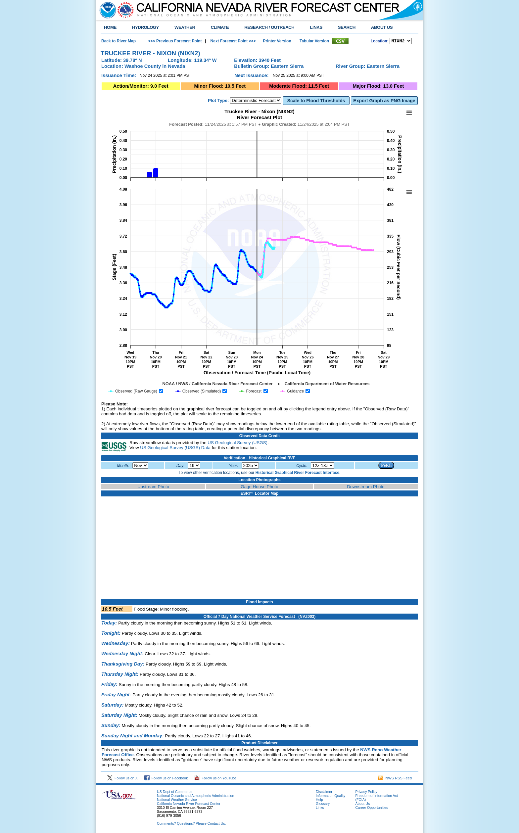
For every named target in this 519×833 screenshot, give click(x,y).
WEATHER (184, 27)
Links (320, 808)
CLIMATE (220, 27)
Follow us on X (122, 779)
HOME (110, 27)
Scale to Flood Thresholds (316, 101)
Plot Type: (218, 101)
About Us (362, 805)
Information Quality (330, 797)
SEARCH (346, 27)
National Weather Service (177, 801)
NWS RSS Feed (395, 779)
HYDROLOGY (145, 27)
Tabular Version (314, 41)
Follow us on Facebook (166, 779)
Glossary (323, 805)
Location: (380, 41)
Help (319, 801)
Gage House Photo (259, 487)
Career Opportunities (371, 808)
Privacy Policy (366, 793)
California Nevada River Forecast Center (188, 805)
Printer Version (277, 41)
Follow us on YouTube (215, 779)
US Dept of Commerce (174, 793)
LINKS (316, 27)
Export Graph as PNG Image (384, 101)
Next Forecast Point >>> (232, 41)
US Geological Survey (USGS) (237, 443)
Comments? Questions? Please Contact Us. (191, 824)
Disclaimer (324, 793)
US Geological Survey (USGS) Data (175, 448)
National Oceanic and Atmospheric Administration (195, 797)
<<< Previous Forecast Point (175, 41)
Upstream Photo (153, 487)
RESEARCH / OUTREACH (269, 27)
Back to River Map (118, 41)
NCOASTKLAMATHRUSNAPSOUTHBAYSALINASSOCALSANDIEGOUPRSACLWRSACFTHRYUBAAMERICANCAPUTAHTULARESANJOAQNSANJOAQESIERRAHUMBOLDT (401, 41)
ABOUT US (382, 27)
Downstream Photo (365, 487)
